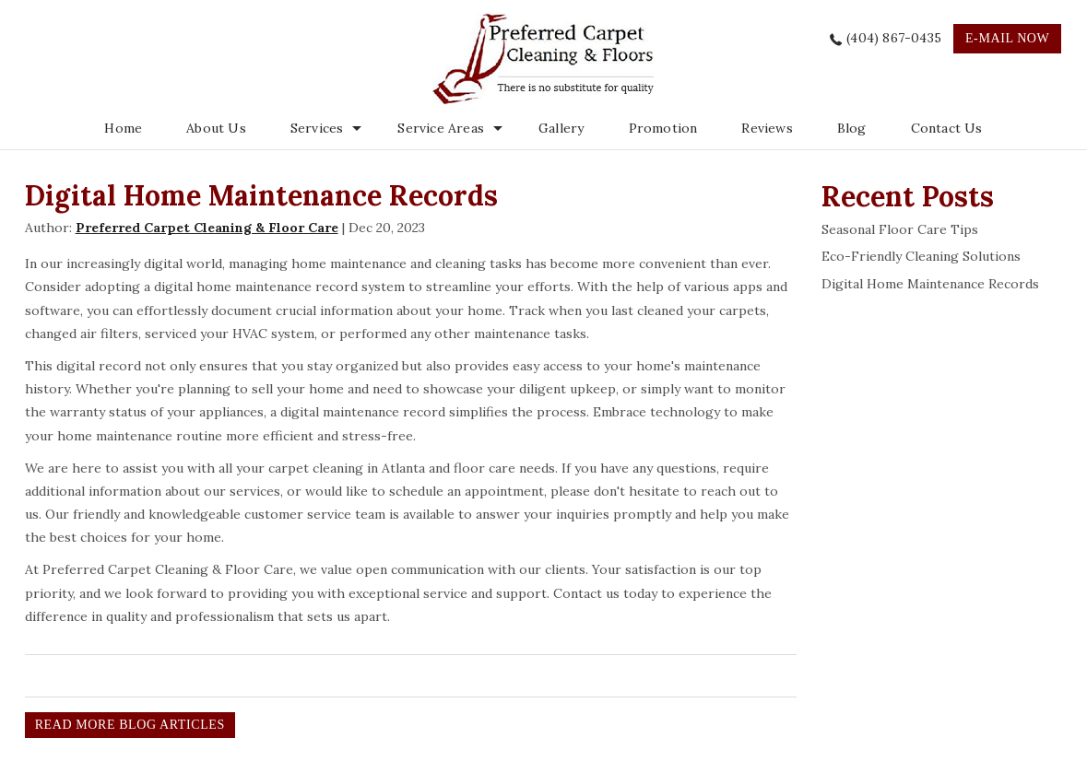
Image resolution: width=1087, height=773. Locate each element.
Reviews (766, 128)
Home (123, 128)
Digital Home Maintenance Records (930, 283)
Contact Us (947, 128)
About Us (216, 128)
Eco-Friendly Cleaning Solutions (921, 256)
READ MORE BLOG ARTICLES (130, 725)
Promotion (663, 128)
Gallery (561, 128)
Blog (852, 128)
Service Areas (440, 128)
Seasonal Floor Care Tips (899, 229)
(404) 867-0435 (893, 37)
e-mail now (1007, 38)
